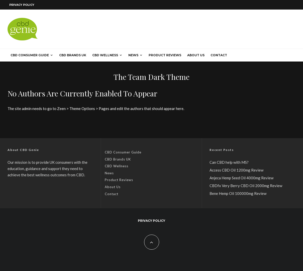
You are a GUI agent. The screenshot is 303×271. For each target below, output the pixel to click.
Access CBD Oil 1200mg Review (236, 170)
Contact (219, 55)
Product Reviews (165, 55)
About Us (196, 55)
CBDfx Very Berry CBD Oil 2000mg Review (246, 185)
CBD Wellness (105, 55)
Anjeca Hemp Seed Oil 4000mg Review (241, 178)
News (133, 55)
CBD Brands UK (72, 55)
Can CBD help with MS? (229, 162)
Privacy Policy (21, 5)
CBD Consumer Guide (30, 55)
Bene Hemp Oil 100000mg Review (238, 193)
